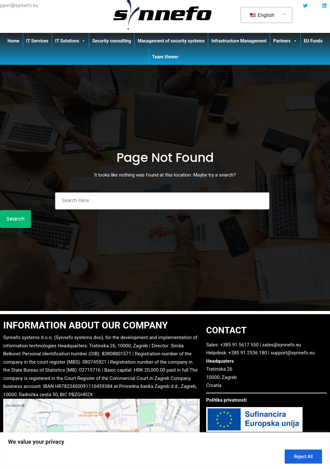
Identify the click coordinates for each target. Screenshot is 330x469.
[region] (165, 450)
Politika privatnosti (226, 401)
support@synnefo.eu (293, 353)
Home (13, 40)
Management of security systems (171, 40)
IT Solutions (70, 41)
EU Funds (313, 40)
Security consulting (111, 40)
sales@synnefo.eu (281, 345)
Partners (285, 41)
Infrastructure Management (238, 40)
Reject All (303, 456)
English (262, 15)
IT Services (37, 40)
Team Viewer (165, 56)
